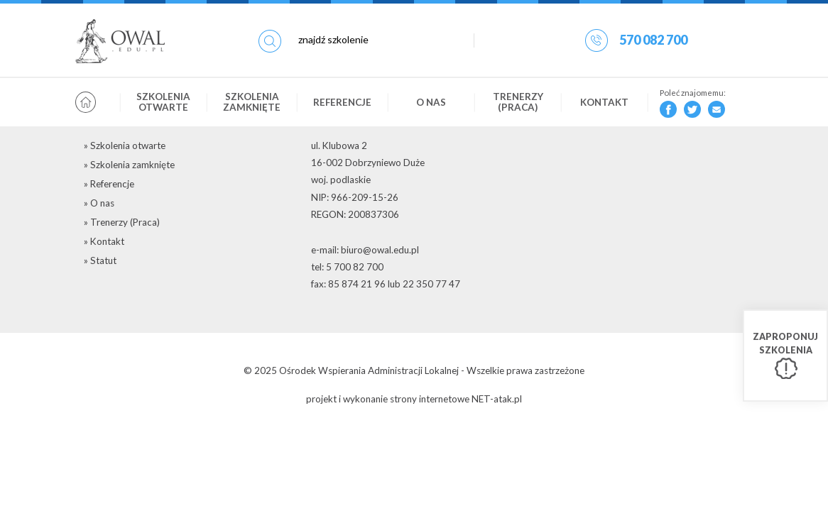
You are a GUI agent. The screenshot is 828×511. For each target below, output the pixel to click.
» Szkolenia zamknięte (129, 164)
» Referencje (109, 183)
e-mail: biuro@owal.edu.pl (365, 250)
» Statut (100, 260)
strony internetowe (429, 399)
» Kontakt (104, 241)
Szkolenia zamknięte (251, 102)
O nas (431, 102)
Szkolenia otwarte (163, 102)
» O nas (99, 203)
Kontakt (604, 102)
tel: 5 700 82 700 (347, 267)
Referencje (342, 102)
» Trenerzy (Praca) (122, 222)
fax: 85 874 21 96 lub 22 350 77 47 (385, 284)
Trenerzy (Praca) (518, 102)
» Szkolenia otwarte (124, 145)
